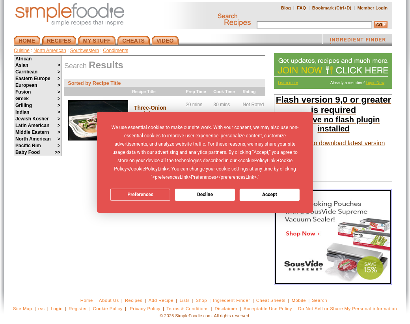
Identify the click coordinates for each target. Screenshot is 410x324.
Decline (205, 194)
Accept (269, 194)
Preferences (140, 194)
